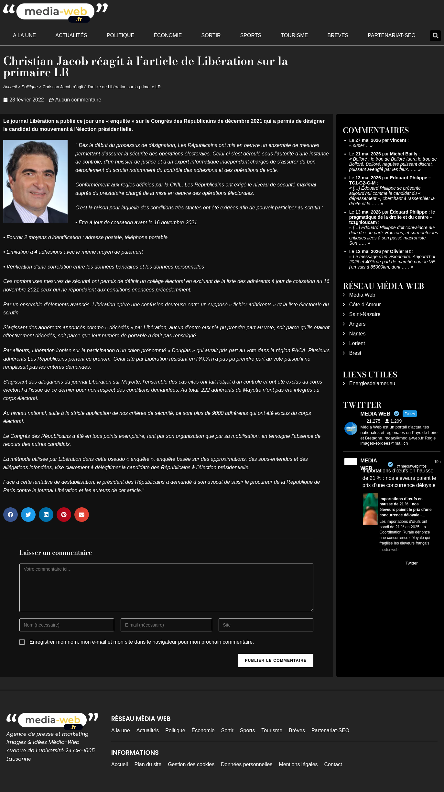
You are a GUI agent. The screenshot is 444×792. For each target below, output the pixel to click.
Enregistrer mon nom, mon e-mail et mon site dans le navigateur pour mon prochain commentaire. (141, 642)
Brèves (337, 35)
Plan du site (148, 764)
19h (437, 461)
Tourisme (294, 35)
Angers (357, 324)
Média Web (362, 295)
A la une (24, 35)
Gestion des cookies (191, 764)
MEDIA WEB (368, 464)
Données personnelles (246, 764)
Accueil (10, 86)
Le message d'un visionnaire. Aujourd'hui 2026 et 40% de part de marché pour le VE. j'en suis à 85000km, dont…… (392, 261)
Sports (251, 35)
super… (361, 145)
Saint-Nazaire (365, 314)
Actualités (71, 35)
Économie (168, 35)
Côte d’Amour (365, 304)
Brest (355, 353)
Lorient (357, 343)
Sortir (211, 35)
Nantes (357, 333)
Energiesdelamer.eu (372, 383)
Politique (120, 35)
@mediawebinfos (412, 466)
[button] (435, 35)
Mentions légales (298, 764)
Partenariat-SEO (392, 35)
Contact (333, 764)
